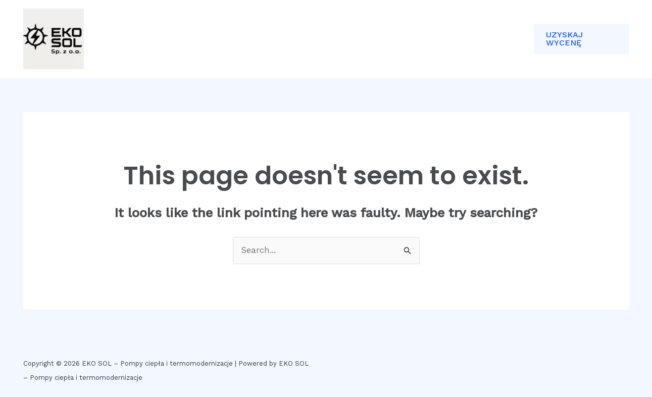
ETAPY (246, 39)
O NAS (203, 39)
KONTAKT (295, 39)
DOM (163, 39)
